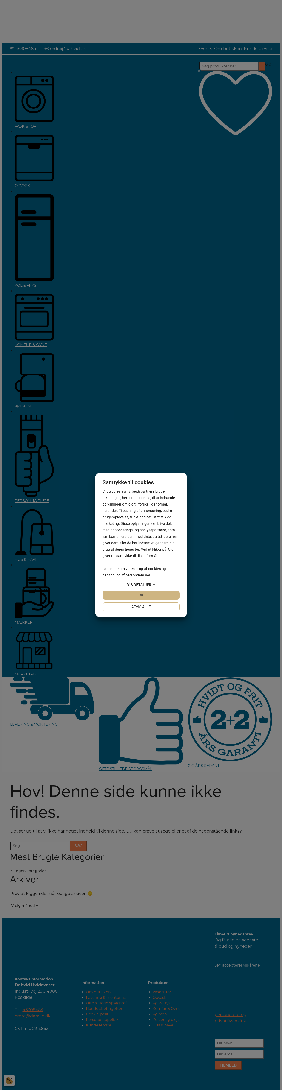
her (147, 575)
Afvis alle (141, 607)
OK (141, 595)
